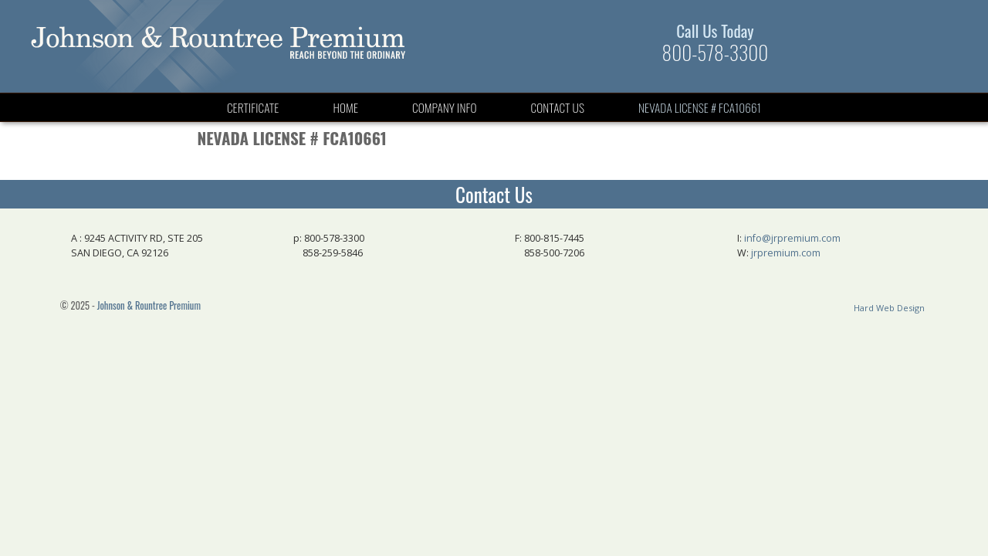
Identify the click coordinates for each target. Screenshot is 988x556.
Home (346, 107)
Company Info (444, 107)
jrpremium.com (786, 252)
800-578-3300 (715, 52)
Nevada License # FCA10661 (699, 107)
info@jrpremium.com (792, 238)
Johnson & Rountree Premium (149, 305)
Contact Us (558, 107)
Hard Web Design (889, 308)
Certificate (253, 107)
